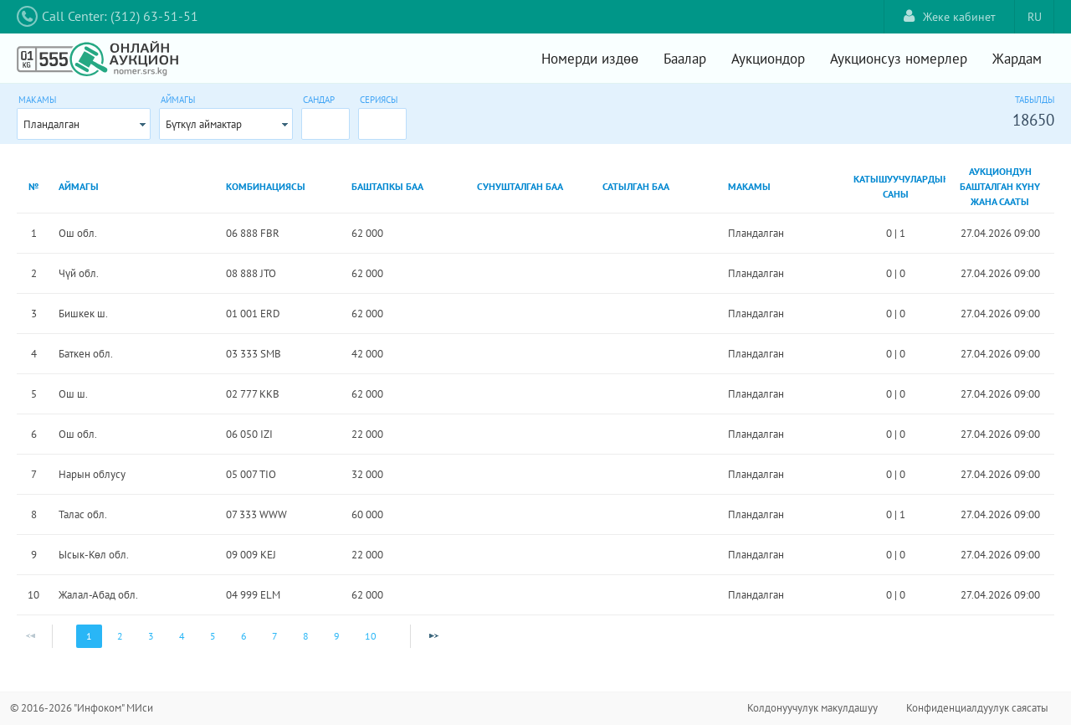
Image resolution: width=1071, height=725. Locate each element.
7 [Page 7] (275, 636)
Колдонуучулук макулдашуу (812, 708)
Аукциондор (768, 58)
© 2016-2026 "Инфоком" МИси (81, 708)
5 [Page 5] (213, 636)
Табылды (1034, 99)
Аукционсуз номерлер (898, 58)
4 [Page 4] (182, 636)
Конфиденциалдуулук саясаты (977, 708)
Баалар (685, 58)
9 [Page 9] (337, 636)
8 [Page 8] (306, 636)
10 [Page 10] (371, 636)
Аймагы (178, 99)
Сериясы (378, 99)
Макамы (37, 99)
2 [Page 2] (120, 636)
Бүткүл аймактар (204, 124)
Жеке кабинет (950, 16)
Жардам (1017, 58)
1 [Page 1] (89, 636)
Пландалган (51, 124)
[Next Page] (433, 636)
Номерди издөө (589, 58)
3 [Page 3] (151, 636)
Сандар (319, 99)
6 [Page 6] (244, 636)
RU (1034, 16)
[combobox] (84, 124)
